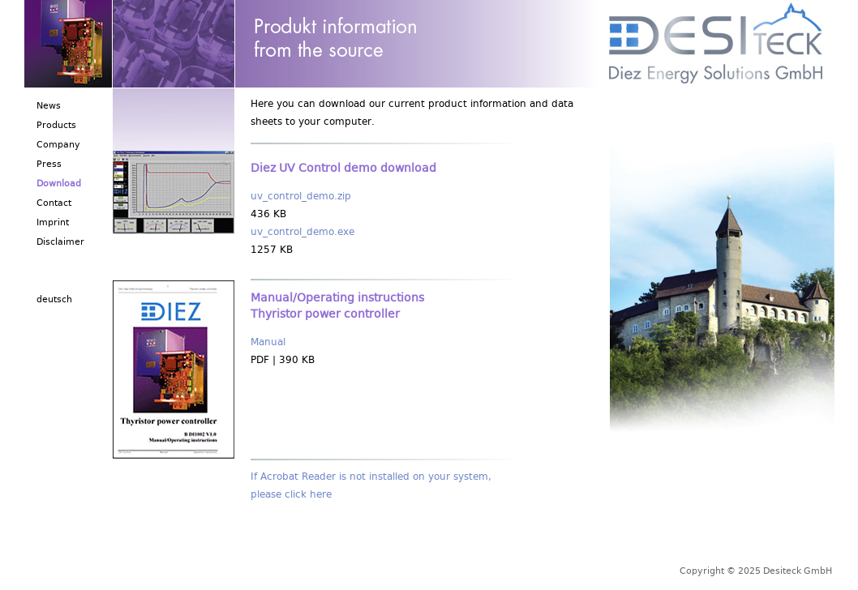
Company (58, 146)
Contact (53, 205)
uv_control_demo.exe (302, 234)
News (48, 107)
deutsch (54, 301)
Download (58, 185)
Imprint (52, 224)
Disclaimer (60, 243)
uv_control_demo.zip (301, 198)
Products (56, 127)
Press (49, 166)
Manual (268, 344)
